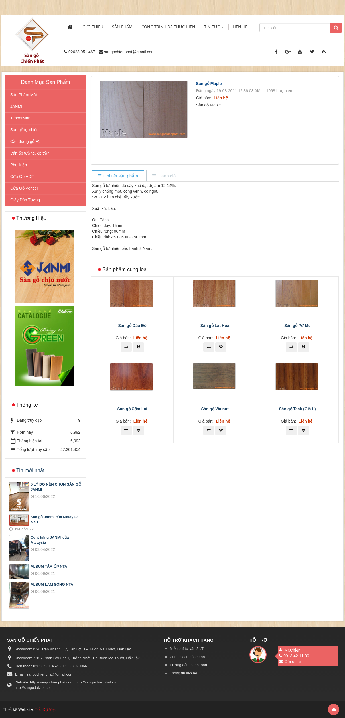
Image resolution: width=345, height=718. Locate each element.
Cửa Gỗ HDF (22, 176)
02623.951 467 (81, 52)
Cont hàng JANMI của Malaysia (50, 540)
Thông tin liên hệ (183, 673)
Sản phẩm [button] (122, 26)
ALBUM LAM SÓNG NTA (52, 584)
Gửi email (290, 661)
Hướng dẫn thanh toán (188, 665)
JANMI (16, 106)
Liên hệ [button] (240, 26)
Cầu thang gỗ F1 (25, 141)
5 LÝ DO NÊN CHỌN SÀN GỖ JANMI (56, 487)
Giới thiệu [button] (92, 26)
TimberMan (20, 118)
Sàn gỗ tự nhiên (24, 129)
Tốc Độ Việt (45, 709)
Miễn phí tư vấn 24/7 (187, 648)
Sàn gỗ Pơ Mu (297, 412)
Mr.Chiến (292, 650)
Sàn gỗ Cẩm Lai (132, 495)
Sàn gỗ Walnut (214, 495)
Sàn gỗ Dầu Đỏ (132, 412)
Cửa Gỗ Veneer (24, 188)
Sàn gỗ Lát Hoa (214, 412)
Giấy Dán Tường (25, 200)
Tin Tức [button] (214, 28)
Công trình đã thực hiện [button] (168, 26)
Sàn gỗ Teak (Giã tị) (297, 495)
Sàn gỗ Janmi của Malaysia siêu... (54, 519)
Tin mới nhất (30, 470)
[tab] (118, 176)
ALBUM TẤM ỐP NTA (49, 566)
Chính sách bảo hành (187, 657)
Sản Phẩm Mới (23, 94)
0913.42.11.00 (294, 656)
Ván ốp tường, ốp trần (30, 153)
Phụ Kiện (18, 165)
